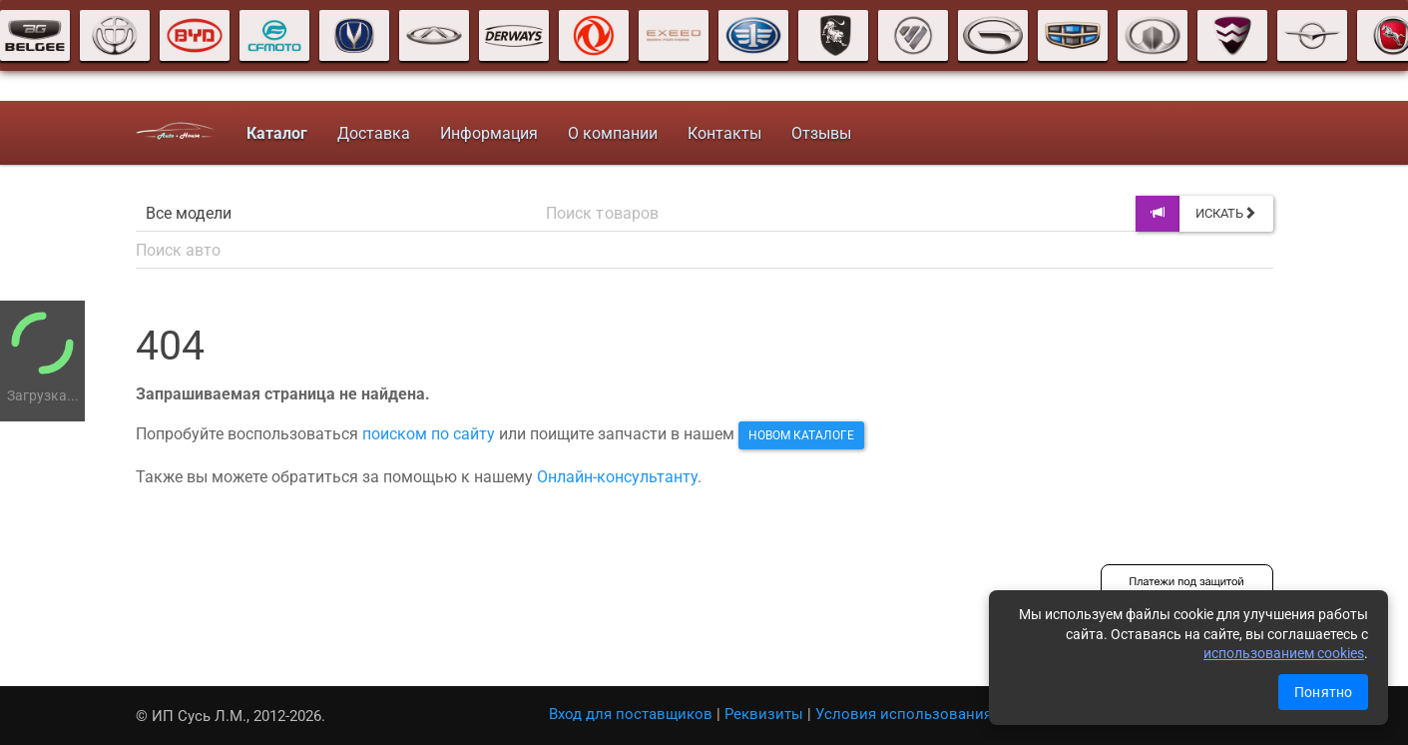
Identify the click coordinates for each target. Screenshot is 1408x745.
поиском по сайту (428, 433)
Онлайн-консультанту (617, 476)
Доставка (373, 133)
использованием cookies (1283, 653)
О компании (613, 133)
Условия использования (903, 714)
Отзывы (821, 133)
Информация (489, 133)
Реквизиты (763, 714)
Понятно (1323, 692)
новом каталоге (801, 435)
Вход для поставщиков (630, 714)
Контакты (724, 133)
